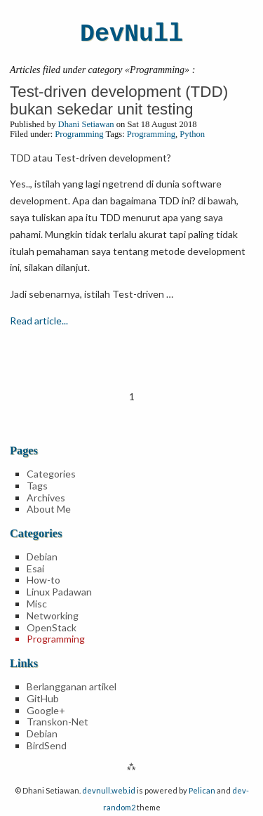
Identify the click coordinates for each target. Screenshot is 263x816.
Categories (51, 474)
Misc (37, 604)
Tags (37, 486)
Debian (42, 556)
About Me (49, 509)
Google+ (46, 710)
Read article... (39, 321)
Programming (79, 134)
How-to (43, 580)
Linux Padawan (59, 592)
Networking (53, 615)
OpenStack (51, 627)
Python (192, 134)
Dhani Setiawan (86, 124)
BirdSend (47, 745)
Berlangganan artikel (71, 686)
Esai (35, 568)
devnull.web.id (108, 790)
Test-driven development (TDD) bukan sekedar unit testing (119, 100)
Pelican (202, 790)
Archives (46, 498)
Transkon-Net (57, 722)
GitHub (43, 698)
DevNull (131, 34)
